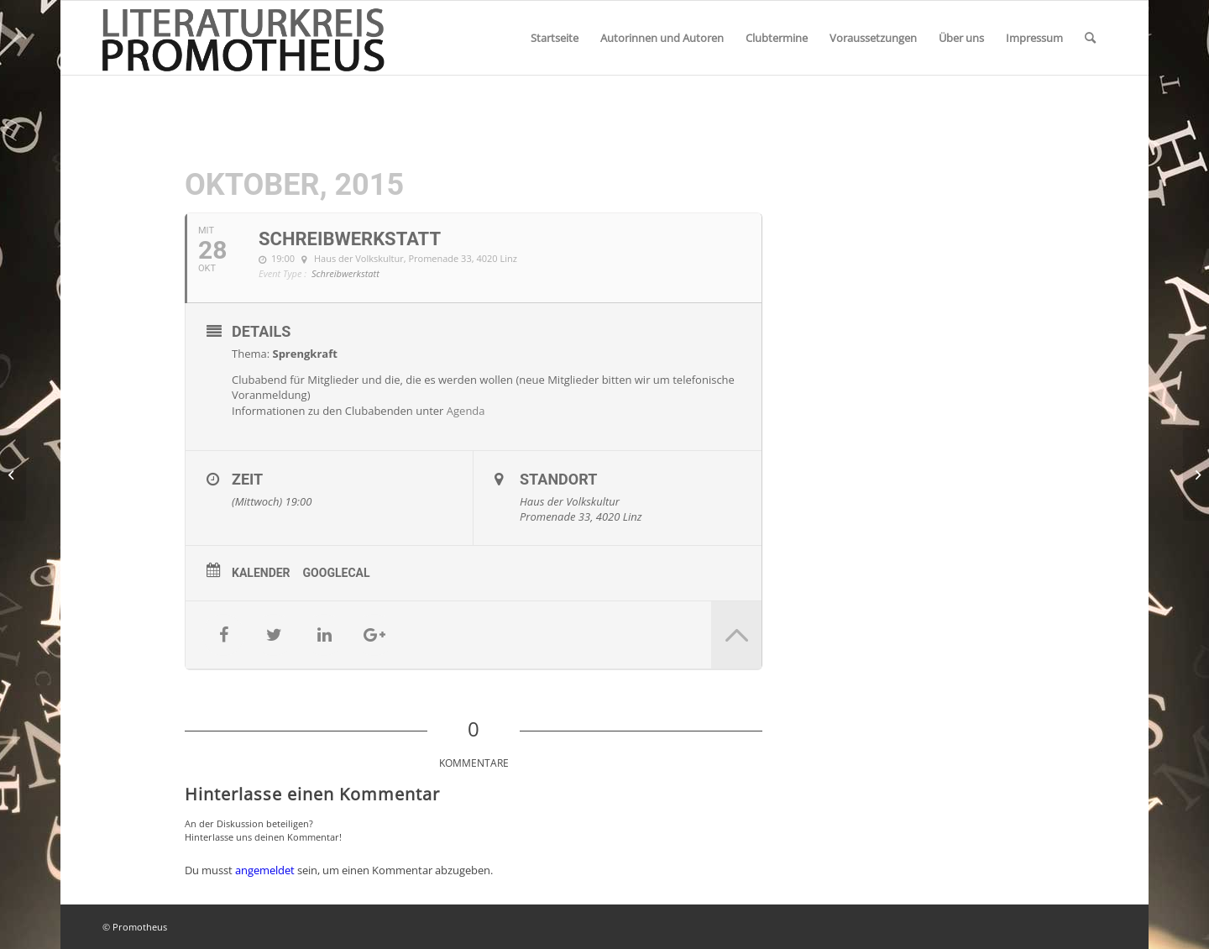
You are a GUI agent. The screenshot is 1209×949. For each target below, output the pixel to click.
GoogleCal (336, 572)
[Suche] (1090, 38)
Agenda (466, 410)
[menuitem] (554, 38)
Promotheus (140, 926)
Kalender (261, 572)
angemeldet (265, 870)
